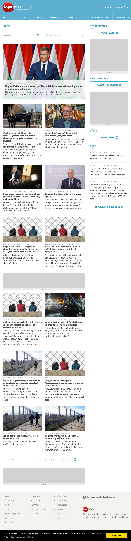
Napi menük (55, 17)
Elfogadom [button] (116, 535)
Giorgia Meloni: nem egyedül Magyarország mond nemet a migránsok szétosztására (64, 383)
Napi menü (35, 514)
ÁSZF (58, 514)
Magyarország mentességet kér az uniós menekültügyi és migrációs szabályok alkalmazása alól (21, 383)
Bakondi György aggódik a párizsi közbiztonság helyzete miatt (61, 135)
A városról (35, 505)
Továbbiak (120, 17)
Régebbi (75, 459)
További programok (107, 85)
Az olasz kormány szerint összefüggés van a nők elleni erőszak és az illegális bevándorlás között (22, 325)
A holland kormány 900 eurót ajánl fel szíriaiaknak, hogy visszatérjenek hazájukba (63, 249)
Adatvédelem (62, 500)
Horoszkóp (9, 522)
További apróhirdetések (107, 207)
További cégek (107, 33)
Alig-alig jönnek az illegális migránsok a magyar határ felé (22, 437)
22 (70, 459)
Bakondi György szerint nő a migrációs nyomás (63, 195)
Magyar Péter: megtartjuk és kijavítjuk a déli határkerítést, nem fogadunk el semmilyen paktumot (43, 88)
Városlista (31, 7)
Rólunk (59, 509)
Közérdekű (35, 500)
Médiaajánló (61, 496)
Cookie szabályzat (64, 518)
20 (58, 459)
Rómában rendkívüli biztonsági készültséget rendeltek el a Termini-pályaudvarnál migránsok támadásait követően (20, 137)
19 (53, 459)
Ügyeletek (8, 518)
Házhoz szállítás (75, 17)
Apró (6, 509)
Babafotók (35, 496)
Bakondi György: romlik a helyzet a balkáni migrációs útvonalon (61, 437)
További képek (107, 137)
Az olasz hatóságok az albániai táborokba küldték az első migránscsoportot (64, 324)
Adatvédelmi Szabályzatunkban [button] (18, 537)
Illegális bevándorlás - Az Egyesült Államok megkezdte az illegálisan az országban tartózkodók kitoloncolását (20, 249)
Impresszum (61, 505)
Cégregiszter (37, 17)
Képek (19, 17)
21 (64, 459)
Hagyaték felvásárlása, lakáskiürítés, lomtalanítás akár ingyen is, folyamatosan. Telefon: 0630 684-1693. (107, 171)
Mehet (38, 35)
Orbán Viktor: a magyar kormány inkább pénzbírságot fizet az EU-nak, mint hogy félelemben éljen (21, 197)
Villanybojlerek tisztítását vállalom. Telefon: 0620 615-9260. (106, 157)
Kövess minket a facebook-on (101, 497)
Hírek (5, 17)
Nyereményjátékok (100, 17)
